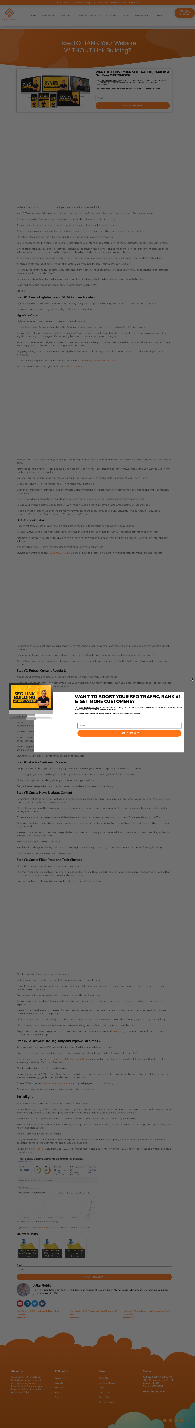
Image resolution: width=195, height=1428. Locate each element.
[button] (191, 679)
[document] (97, 714)
